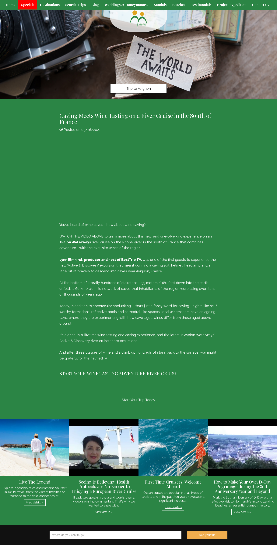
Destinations (50, 4)
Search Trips (75, 4)
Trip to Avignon (138, 88)
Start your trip (207, 534)
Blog (95, 4)
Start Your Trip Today (138, 400)
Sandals (160, 4)
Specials (27, 4)
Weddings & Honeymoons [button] (126, 4)
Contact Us (260, 4)
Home (11, 4)
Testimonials (201, 4)
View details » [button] (34, 502)
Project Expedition (231, 4)
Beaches (178, 4)
